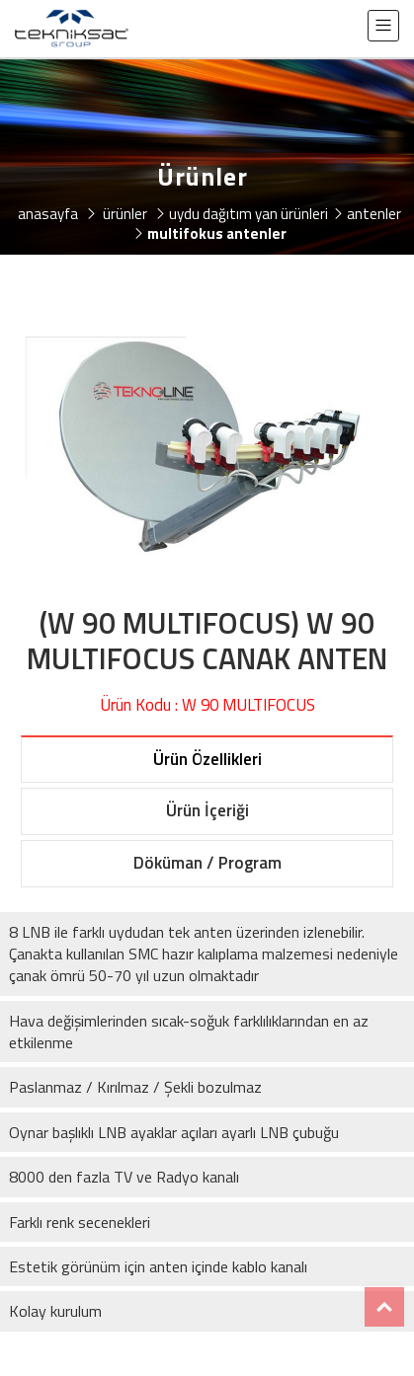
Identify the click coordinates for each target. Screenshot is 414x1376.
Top (384, 1307)
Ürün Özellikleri (207, 759)
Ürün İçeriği (207, 810)
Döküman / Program (207, 863)
